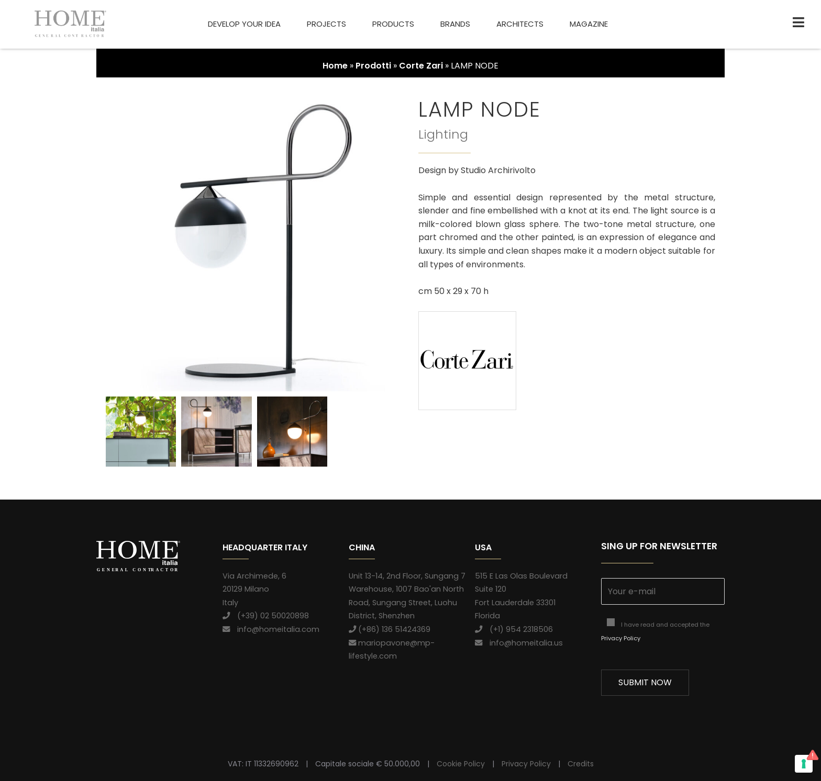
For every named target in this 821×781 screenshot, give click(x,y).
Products (393, 23)
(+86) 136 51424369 (389, 629)
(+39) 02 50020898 (266, 615)
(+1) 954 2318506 (514, 629)
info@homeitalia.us (519, 643)
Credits (581, 764)
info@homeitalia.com (271, 629)
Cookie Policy (461, 764)
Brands (455, 23)
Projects (326, 23)
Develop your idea (244, 23)
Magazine (589, 23)
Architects (519, 23)
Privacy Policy (620, 638)
